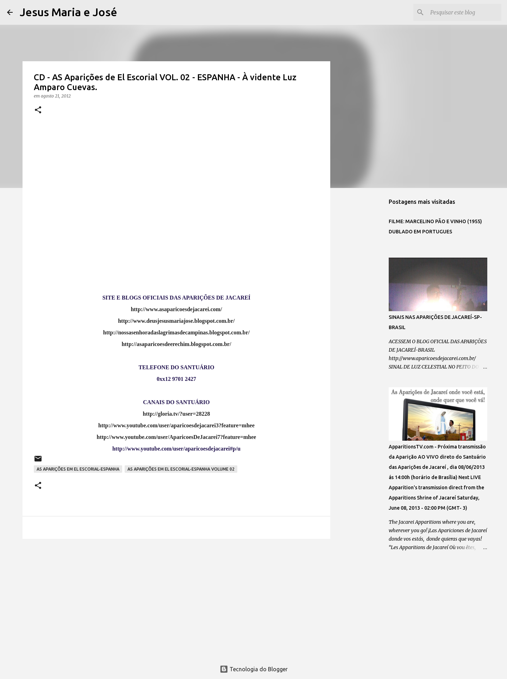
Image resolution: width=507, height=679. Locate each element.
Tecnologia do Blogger (254, 669)
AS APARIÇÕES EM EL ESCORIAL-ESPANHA (78, 469)
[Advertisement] (176, 598)
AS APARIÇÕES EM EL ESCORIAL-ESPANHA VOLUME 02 (180, 469)
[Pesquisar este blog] (464, 12)
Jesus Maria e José (68, 12)
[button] (38, 110)
